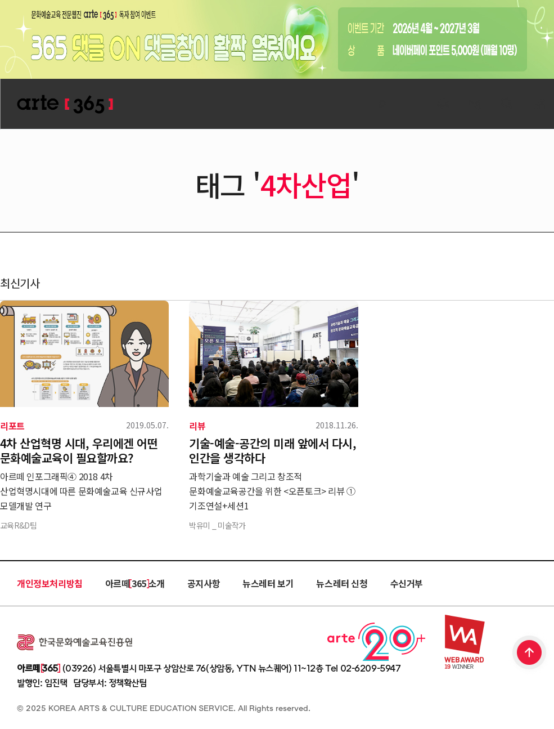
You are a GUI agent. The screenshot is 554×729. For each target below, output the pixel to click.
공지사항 (203, 583)
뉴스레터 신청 (341, 583)
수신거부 (406, 583)
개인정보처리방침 (50, 583)
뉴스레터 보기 (268, 583)
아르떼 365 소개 (135, 583)
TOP (530, 653)
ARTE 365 (64, 104)
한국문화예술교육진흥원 (74, 642)
